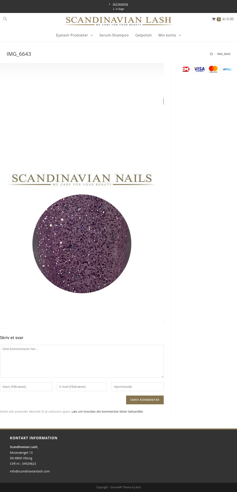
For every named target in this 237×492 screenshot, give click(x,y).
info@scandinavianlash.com (30, 471)
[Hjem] (211, 54)
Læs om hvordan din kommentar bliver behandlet (107, 411)
